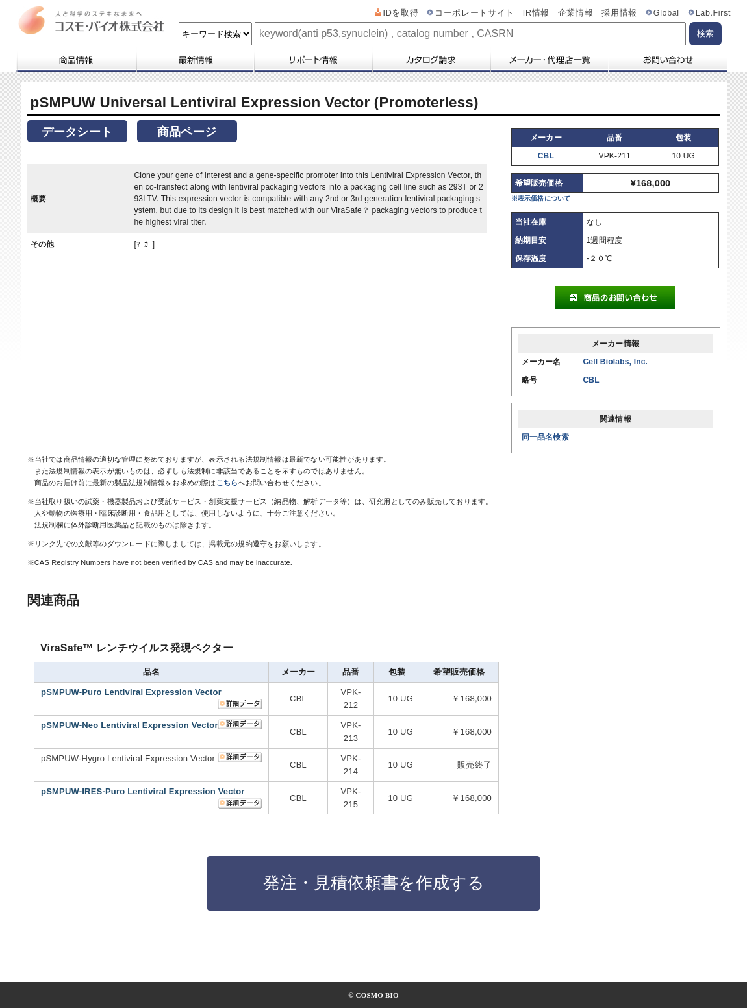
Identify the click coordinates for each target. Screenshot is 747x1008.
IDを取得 (401, 13)
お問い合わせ (667, 59)
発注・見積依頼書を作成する (374, 882)
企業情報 (576, 13)
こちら (227, 482)
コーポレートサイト (474, 13)
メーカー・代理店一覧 (549, 59)
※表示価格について (541, 198)
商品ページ (186, 131)
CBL (546, 155)
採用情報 (619, 13)
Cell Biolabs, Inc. (615, 361)
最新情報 (194, 59)
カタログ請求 (431, 59)
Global (666, 13)
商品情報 (75, 59)
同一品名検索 (545, 437)
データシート (77, 131)
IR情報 (536, 13)
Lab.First (713, 13)
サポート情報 (312, 59)
